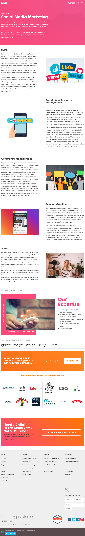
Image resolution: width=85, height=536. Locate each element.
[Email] (74, 505)
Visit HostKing (10, 533)
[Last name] (79, 500)
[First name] (69, 500)
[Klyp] (4, 3)
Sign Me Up (68, 508)
